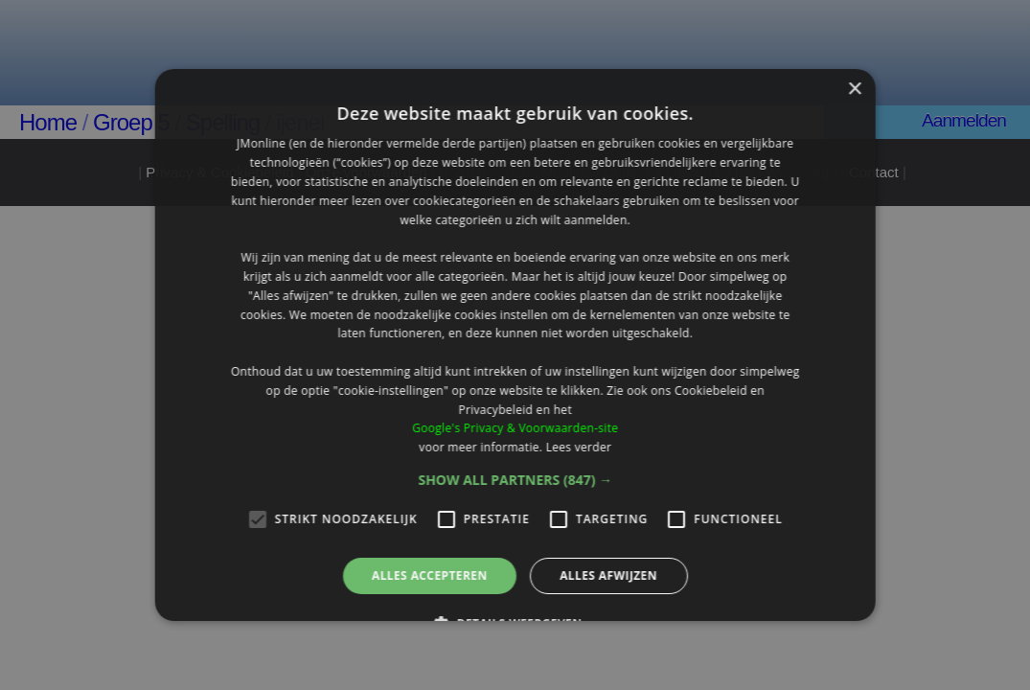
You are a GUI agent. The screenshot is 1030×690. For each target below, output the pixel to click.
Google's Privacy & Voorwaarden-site (515, 428)
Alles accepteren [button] (430, 575)
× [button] (854, 89)
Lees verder (578, 447)
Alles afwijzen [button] (608, 575)
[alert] (515, 345)
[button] (515, 480)
